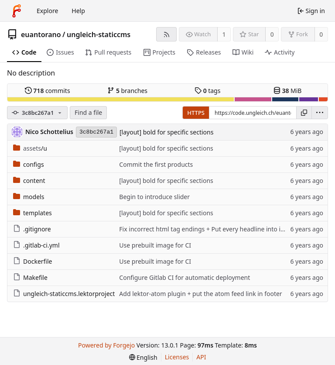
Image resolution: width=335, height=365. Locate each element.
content (29, 180)
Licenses (177, 357)
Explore (47, 11)
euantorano (41, 34)
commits (47, 90)
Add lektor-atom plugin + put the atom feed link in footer (200, 293)
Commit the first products (156, 164)
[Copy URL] (304, 112)
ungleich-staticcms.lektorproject (64, 293)
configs (28, 164)
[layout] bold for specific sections (166, 132)
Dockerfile (32, 261)
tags (207, 90)
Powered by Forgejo (106, 345)
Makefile (30, 277)
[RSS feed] (166, 34)
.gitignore (32, 229)
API (201, 357)
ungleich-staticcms (98, 34)
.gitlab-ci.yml (36, 245)
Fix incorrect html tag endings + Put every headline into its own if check (220, 229)
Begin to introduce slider (154, 197)
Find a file (88, 112)
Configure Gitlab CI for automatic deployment (184, 277)
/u (30, 148)
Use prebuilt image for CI (155, 245)
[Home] (16, 11)
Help (78, 11)
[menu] (319, 112)
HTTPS (196, 113)
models (28, 197)
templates (32, 213)
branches (127, 90)
